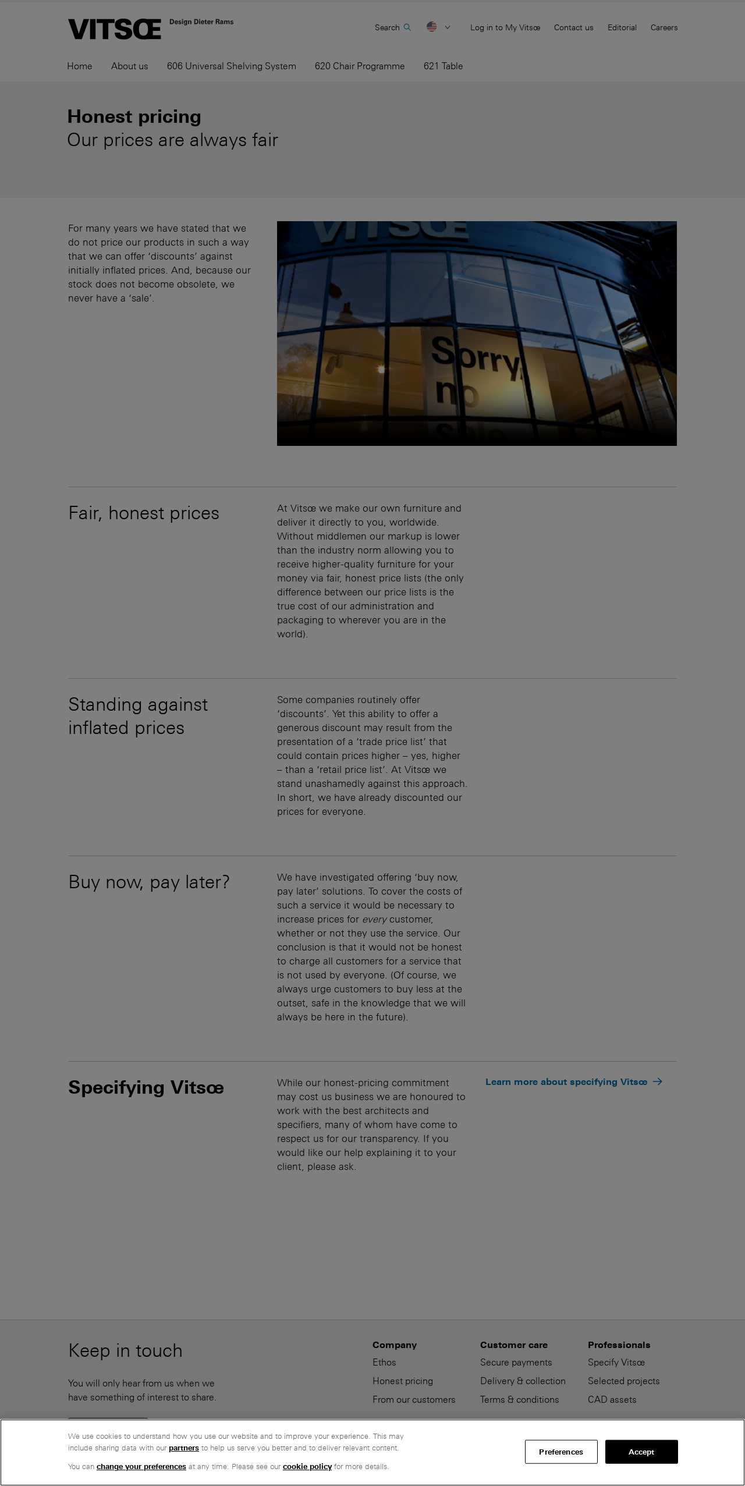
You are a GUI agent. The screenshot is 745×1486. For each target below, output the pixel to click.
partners (184, 1448)
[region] (372, 1452)
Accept (642, 1451)
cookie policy (307, 1466)
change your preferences (141, 1466)
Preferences (561, 1451)
